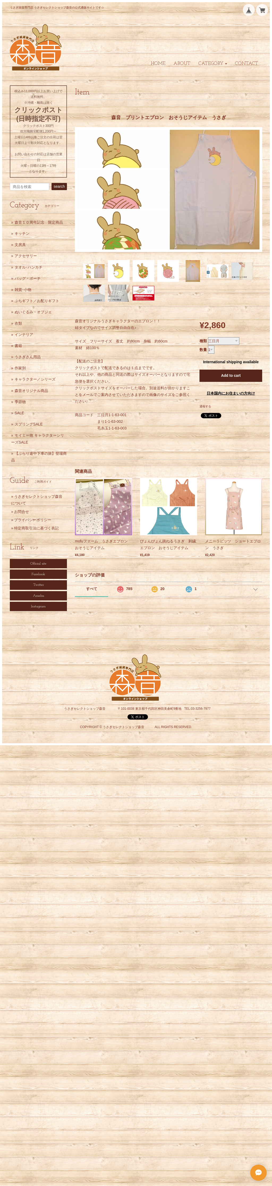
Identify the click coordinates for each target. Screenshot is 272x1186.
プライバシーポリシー (32, 520)
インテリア (24, 334)
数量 (203, 350)
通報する (205, 406)
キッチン (22, 233)
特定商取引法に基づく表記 (36, 528)
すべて (91, 589)
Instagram (38, 606)
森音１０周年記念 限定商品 (39, 222)
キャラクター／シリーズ (35, 379)
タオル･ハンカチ (28, 267)
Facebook (38, 574)
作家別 (20, 368)
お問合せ (21, 512)
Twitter (38, 585)
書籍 (18, 346)
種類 (203, 341)
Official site (38, 564)
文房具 (20, 245)
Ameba (38, 596)
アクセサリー (26, 256)
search (59, 186)
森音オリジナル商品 (31, 391)
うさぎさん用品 (28, 357)
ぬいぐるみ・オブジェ (33, 312)
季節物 (20, 402)
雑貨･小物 (23, 289)
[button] (212, 63)
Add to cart (231, 375)
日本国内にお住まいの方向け (231, 393)
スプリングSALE (29, 424)
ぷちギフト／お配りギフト (37, 301)
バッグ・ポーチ (28, 278)
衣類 (18, 323)
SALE (19, 413)
